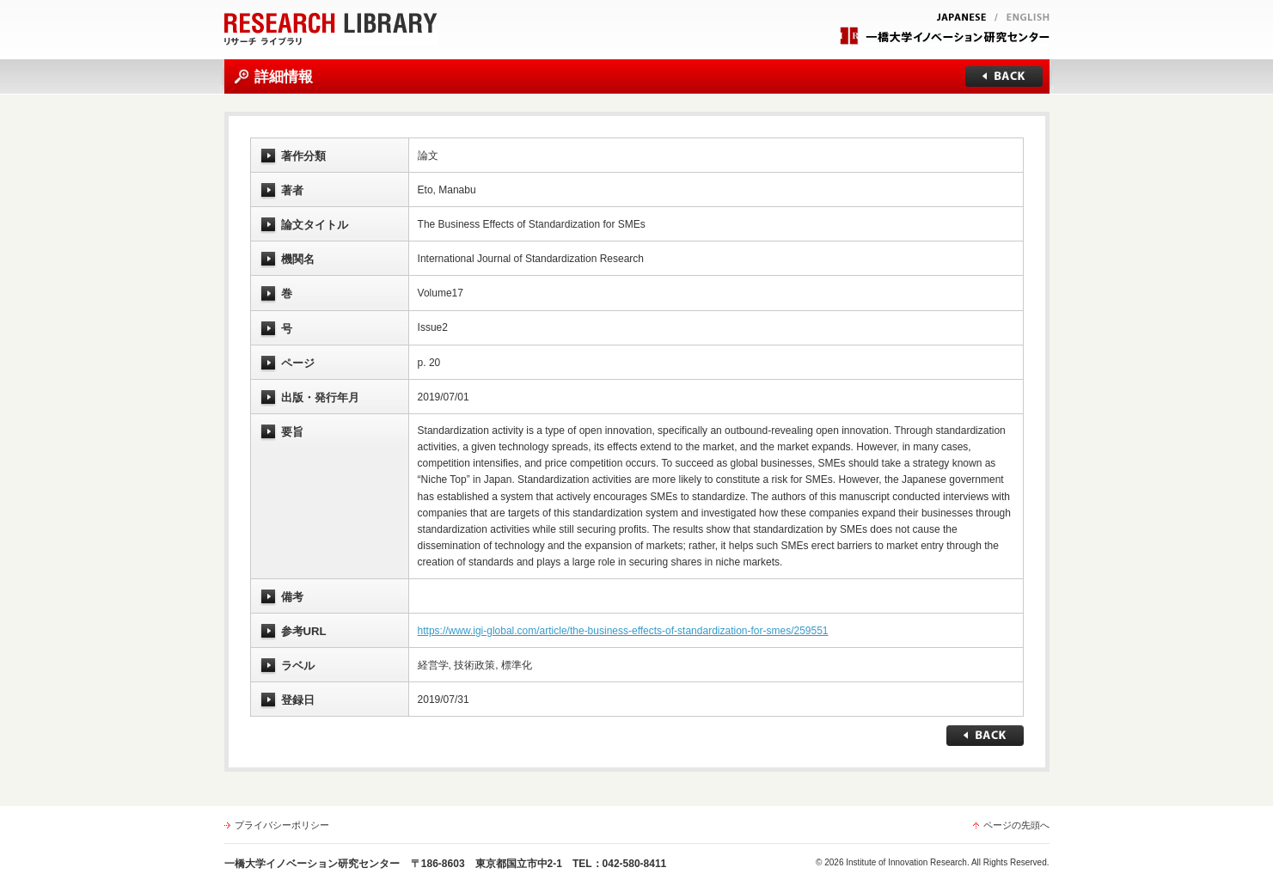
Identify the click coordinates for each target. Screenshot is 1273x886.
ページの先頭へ (1016, 825)
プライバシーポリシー (282, 825)
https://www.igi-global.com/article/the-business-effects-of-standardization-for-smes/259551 (623, 631)
